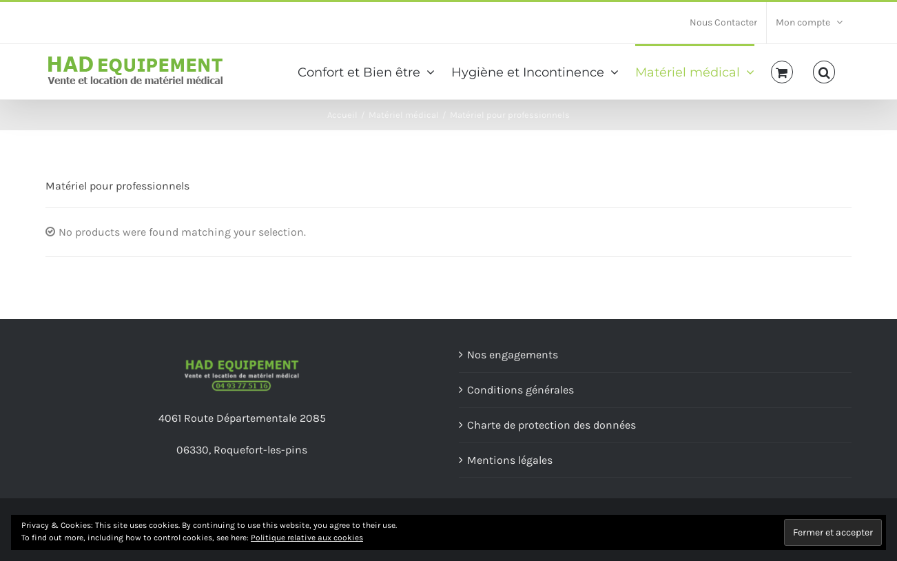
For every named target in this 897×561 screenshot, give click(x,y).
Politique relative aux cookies (307, 537)
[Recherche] (824, 71)
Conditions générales (520, 389)
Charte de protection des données (551, 424)
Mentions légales (510, 460)
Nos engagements (512, 354)
